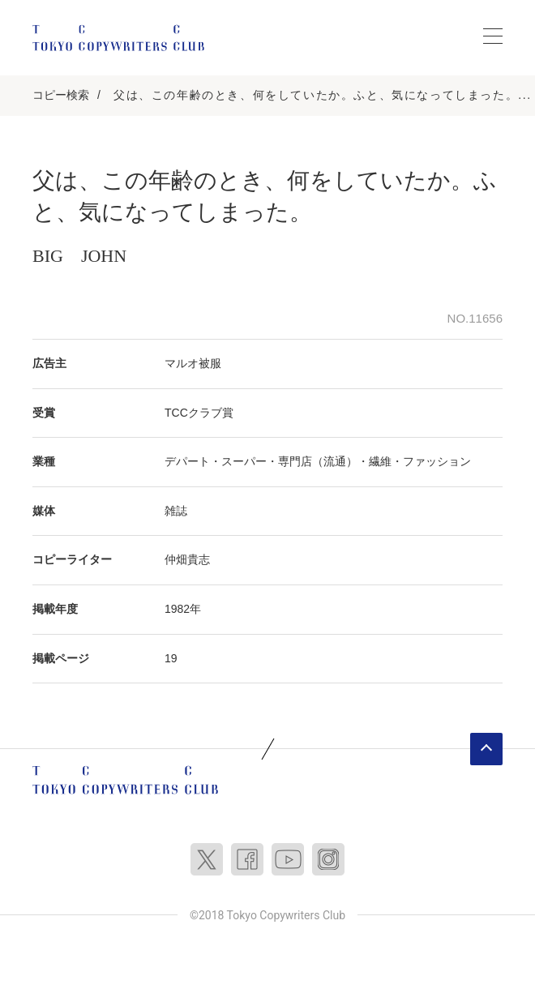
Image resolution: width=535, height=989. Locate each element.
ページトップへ (486, 749)
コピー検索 (60, 94)
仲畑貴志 (187, 559)
